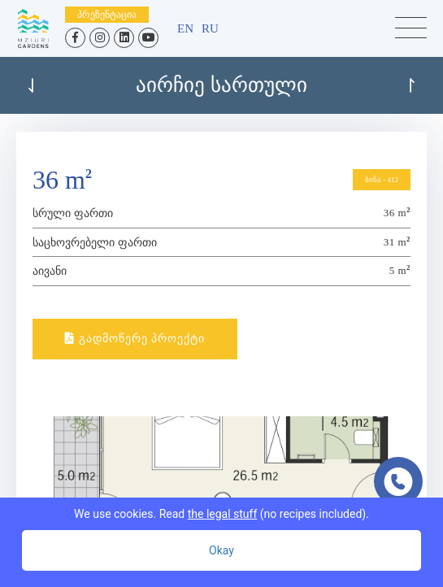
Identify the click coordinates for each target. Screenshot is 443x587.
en (185, 28)
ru (210, 28)
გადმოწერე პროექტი (135, 339)
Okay (221, 550)
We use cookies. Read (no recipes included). (221, 513)
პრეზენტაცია (107, 14)
